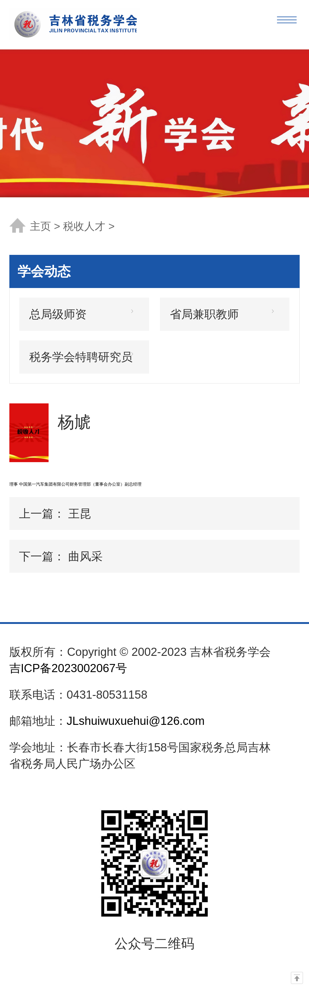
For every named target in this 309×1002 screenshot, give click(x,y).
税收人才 (84, 226)
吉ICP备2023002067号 (68, 668)
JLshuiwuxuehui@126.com (136, 720)
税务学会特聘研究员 (80, 356)
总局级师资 (58, 314)
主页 (40, 226)
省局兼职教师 (204, 314)
